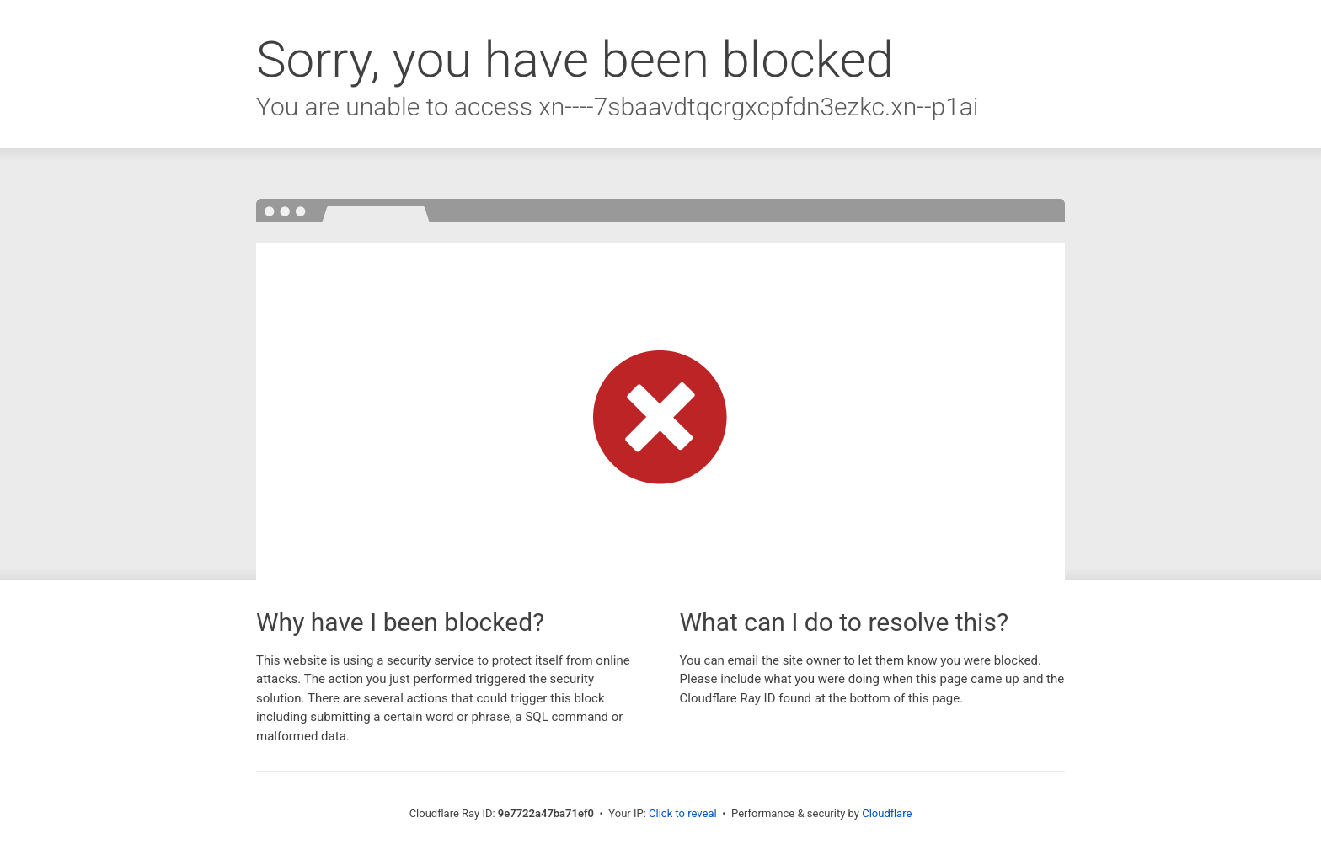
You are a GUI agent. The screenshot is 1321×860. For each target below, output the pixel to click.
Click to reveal (683, 813)
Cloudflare (887, 813)
